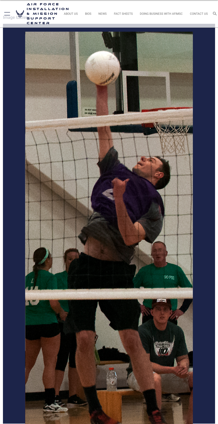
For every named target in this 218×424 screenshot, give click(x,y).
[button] (6, 14)
